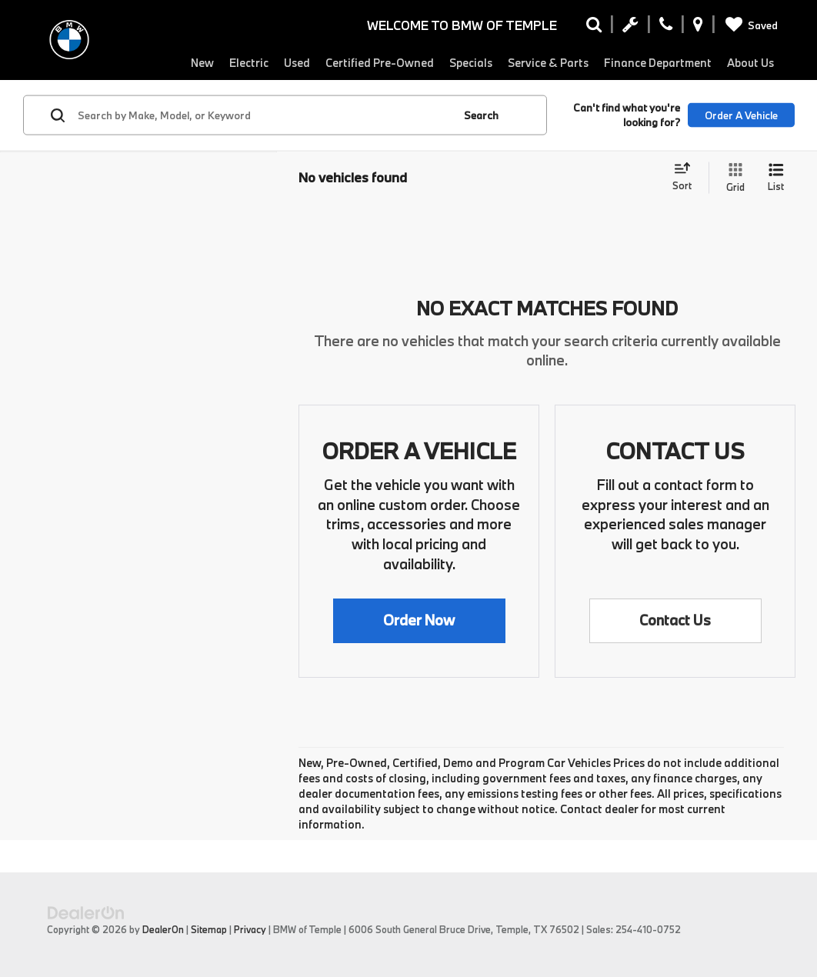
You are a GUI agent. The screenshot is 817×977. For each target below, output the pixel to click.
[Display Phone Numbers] (665, 28)
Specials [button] (470, 62)
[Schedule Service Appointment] (630, 28)
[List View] (775, 178)
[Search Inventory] (593, 28)
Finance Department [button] (658, 62)
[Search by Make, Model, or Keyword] (263, 115)
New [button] (202, 62)
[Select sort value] (687, 177)
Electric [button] (248, 62)
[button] (419, 621)
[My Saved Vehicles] (749, 25)
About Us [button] (750, 62)
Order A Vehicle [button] (741, 115)
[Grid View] (732, 178)
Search (481, 115)
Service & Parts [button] (548, 62)
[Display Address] (698, 28)
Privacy (250, 929)
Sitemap (209, 929)
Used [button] (297, 62)
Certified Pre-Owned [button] (379, 62)
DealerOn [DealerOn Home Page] (163, 929)
